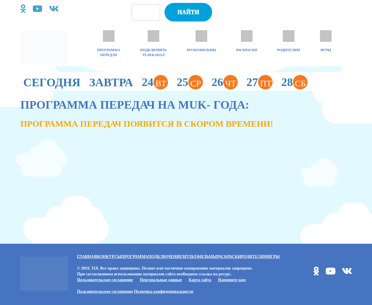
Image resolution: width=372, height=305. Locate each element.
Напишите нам (232, 280)
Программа (134, 256)
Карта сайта (200, 280)
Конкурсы (109, 256)
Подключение (165, 256)
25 (190, 82)
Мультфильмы (199, 256)
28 (294, 82)
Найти (188, 12)
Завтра (111, 82)
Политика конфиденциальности (163, 291)
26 (225, 82)
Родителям (254, 256)
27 (259, 82)
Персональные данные (161, 280)
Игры (273, 256)
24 (155, 82)
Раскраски (229, 256)
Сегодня (52, 82)
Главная (87, 256)
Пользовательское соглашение (105, 280)
